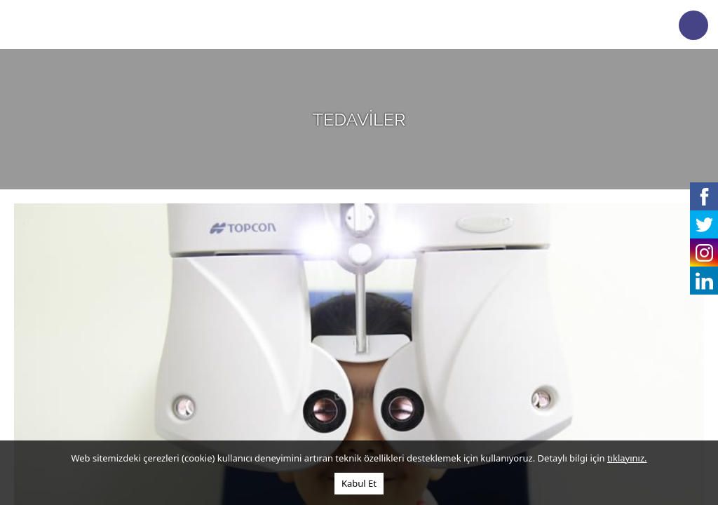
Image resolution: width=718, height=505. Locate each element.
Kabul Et (359, 483)
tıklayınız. (627, 458)
